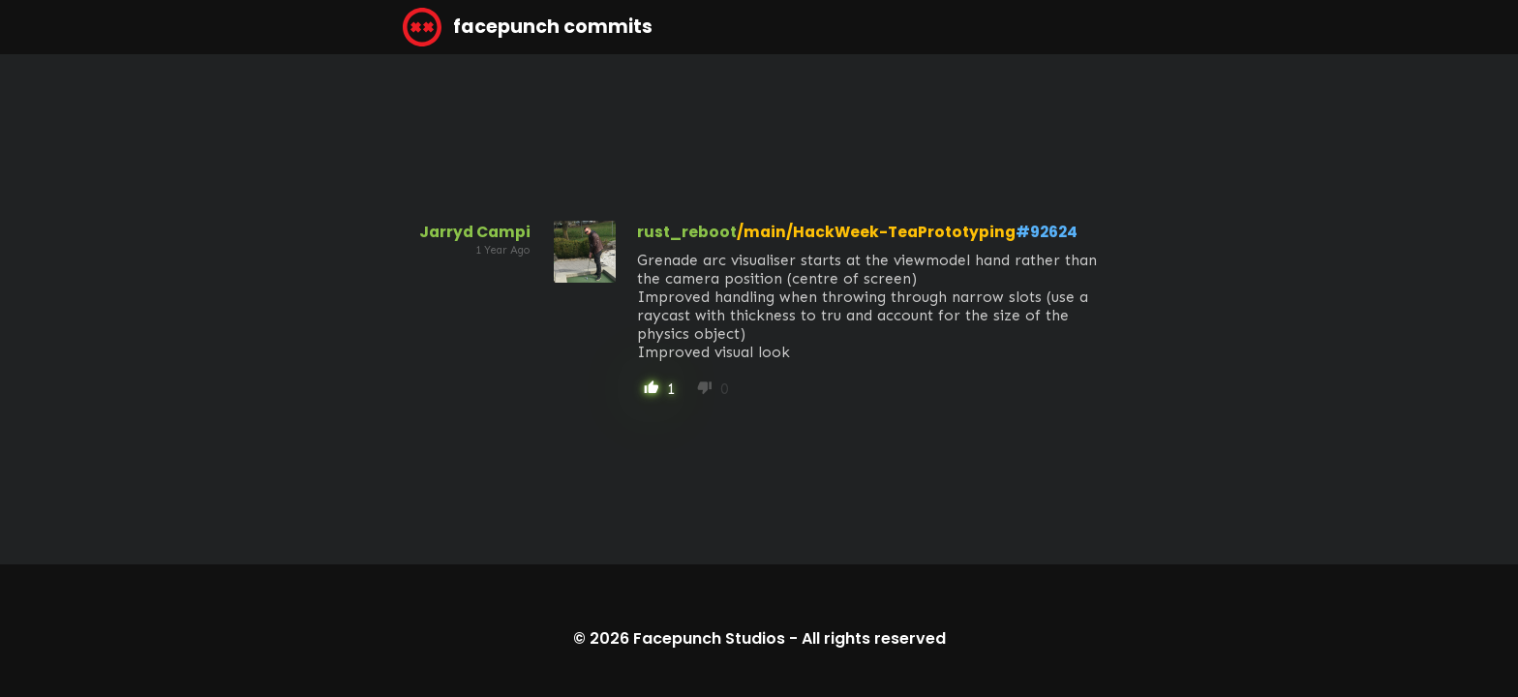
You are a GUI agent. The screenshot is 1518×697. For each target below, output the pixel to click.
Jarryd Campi (475, 232)
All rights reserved (874, 638)
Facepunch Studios (709, 638)
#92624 (1047, 232)
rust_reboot (687, 232)
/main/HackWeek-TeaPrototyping (876, 232)
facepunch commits (528, 27)
